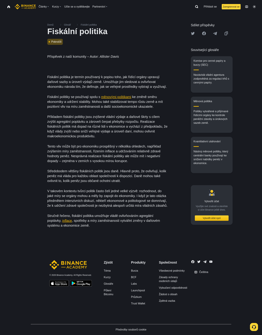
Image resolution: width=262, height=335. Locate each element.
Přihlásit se (210, 6)
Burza (134, 270)
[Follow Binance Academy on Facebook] (192, 261)
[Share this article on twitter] (193, 33)
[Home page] (25, 6)
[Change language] (247, 7)
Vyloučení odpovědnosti (173, 287)
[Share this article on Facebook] (204, 33)
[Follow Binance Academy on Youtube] (211, 262)
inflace (67, 220)
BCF (133, 277)
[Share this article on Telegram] (215, 33)
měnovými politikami (116, 97)
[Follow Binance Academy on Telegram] (205, 261)
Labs (134, 283)
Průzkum (136, 297)
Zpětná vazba (167, 300)
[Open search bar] (196, 7)
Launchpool (138, 290)
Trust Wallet (138, 303)
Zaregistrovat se (231, 6)
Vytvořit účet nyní (212, 218)
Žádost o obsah (168, 294)
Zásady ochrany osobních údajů (168, 279)
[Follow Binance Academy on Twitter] (199, 261)
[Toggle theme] (254, 6)
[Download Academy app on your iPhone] (59, 284)
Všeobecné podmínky (172, 270)
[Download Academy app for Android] (81, 284)
